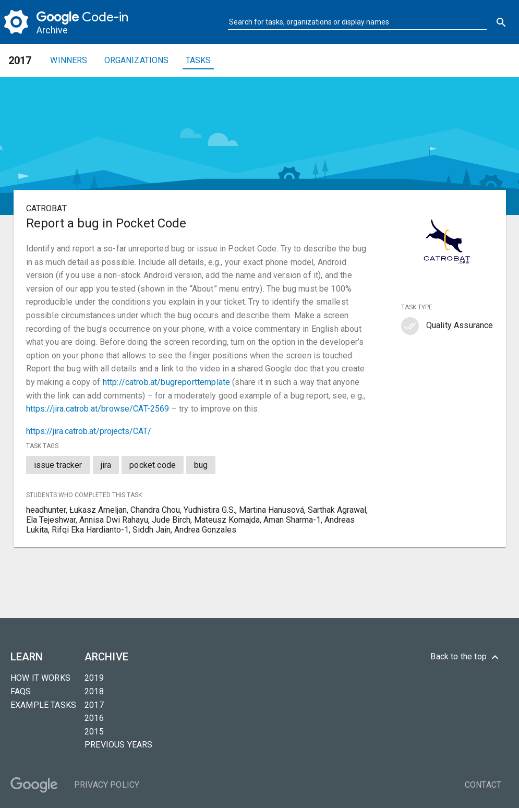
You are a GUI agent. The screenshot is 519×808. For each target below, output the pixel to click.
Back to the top (465, 657)
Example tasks (43, 705)
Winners (68, 60)
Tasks (198, 60)
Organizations (136, 60)
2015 (94, 732)
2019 (94, 678)
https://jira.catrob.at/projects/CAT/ (88, 431)
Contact (483, 785)
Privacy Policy (106, 785)
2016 (94, 718)
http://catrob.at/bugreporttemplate (166, 382)
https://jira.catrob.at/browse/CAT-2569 (98, 409)
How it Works (40, 678)
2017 (94, 705)
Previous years (118, 745)
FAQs (20, 691)
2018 (94, 691)
